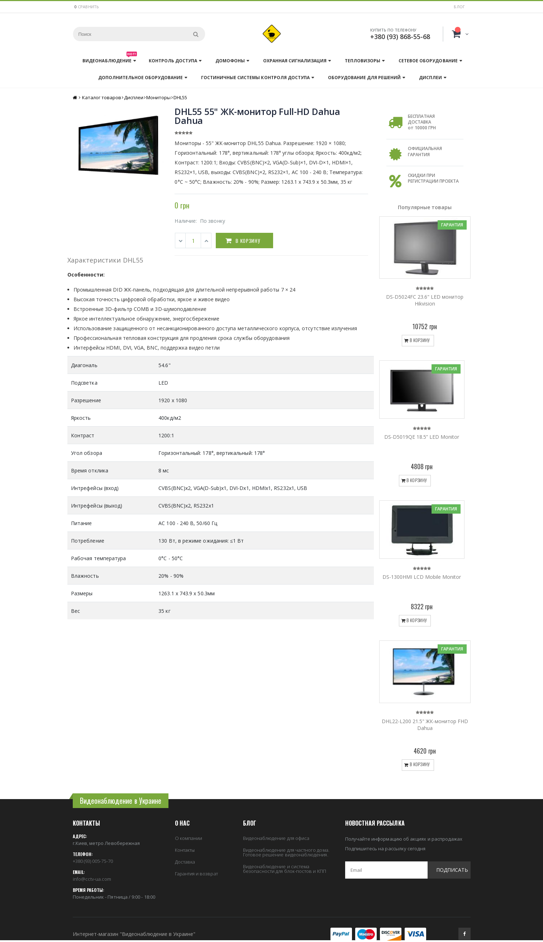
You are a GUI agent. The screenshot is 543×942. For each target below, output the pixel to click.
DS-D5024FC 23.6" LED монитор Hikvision (424, 300)
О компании (189, 838)
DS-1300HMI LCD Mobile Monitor (421, 576)
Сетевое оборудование (428, 61)
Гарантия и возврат (196, 873)
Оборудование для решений (364, 78)
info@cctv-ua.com (92, 879)
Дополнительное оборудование (140, 78)
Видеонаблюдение (109, 59)
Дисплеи (430, 78)
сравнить (88, 6)
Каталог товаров (101, 97)
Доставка (185, 862)
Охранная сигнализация (295, 61)
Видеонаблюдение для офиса (276, 838)
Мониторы (158, 97)
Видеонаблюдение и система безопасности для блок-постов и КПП (284, 868)
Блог (459, 6)
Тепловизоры (362, 61)
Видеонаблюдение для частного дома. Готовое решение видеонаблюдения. (286, 852)
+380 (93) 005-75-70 (93, 861)
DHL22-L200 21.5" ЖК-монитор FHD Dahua (425, 724)
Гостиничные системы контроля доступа (255, 78)
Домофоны (230, 61)
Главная (75, 97)
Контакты (185, 850)
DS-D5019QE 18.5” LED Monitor (421, 436)
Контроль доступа (173, 61)
